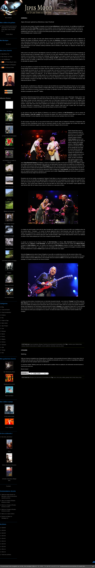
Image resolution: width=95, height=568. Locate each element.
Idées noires (5, 323)
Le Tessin (9, 199)
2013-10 (4, 541)
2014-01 (4, 538)
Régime (3, 339)
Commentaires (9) (46, 377)
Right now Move (9, 395)
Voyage (3, 350)
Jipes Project (5, 325)
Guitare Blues (9, 34)
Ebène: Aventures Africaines (9, 465)
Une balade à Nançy (9, 223)
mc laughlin (38, 346)
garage (67, 377)
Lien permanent (51, 344)
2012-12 (4, 549)
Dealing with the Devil (9, 384)
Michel (3, 505)
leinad (73, 377)
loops (80, 377)
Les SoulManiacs (6, 59)
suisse (57, 346)
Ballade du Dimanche (9, 211)
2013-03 (4, 546)
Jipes (3, 500)
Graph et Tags (5, 320)
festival (77, 344)
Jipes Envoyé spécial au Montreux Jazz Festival (37, 22)
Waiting (23, 354)
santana (23, 346)
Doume (3, 516)
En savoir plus (81, 566)
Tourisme (4, 344)
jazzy (60, 377)
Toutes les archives (6, 554)
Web (3, 352)
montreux (70, 344)
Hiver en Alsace (9, 248)
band (34, 346)
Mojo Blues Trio (5, 54)
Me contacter (8, 17)
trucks (31, 346)
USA (3, 347)
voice (57, 377)
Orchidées (9, 174)
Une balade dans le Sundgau (9, 260)
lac (59, 346)
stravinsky (53, 346)
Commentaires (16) (60, 344)
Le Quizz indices (10, 513)
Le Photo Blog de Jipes (10, 62)
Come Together (9, 427)
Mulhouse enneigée (9, 235)
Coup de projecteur (6, 312)
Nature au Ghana (9, 285)
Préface (9, 272)
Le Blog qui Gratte (9, 67)
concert (43, 346)
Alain (3, 513)
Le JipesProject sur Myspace (9, 64)
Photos (3, 336)
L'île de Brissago (9, 186)
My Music (8, 44)
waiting (63, 377)
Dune (9, 451)
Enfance (4, 315)
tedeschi (27, 346)
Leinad (65, 360)
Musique (4, 331)
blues (80, 344)
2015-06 (4, 530)
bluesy (77, 377)
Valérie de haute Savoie (7, 494)
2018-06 (4, 527)
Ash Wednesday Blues (9, 371)
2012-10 (4, 551)
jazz (74, 344)
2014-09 (4, 533)
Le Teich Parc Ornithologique (9, 135)
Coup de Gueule (6, 309)
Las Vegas (9, 111)
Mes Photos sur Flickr (7, 56)
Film (3, 317)
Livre (3, 328)
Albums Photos (5, 98)
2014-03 (4, 535)
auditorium (48, 346)
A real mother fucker (9, 416)
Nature (3, 334)
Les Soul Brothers (9, 297)
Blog (3, 307)
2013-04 (4, 543)
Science (4, 342)
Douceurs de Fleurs (9, 148)
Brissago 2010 (9, 123)
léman (62, 346)
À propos (8, 486)
